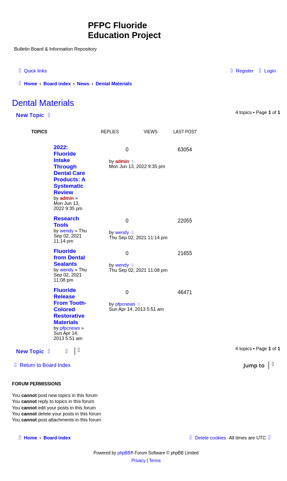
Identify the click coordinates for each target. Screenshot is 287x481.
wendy (67, 230)
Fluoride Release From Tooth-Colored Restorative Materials (70, 306)
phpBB (124, 453)
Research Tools (66, 221)
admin (67, 198)
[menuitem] (266, 71)
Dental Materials (43, 103)
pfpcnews (70, 328)
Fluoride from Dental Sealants (69, 257)
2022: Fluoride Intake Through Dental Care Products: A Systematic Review (69, 169)
